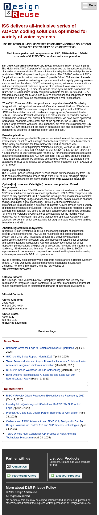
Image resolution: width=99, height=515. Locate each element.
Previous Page (47, 331)
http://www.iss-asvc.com (70, 178)
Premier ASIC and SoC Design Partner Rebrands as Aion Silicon (42, 412)
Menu (89, 5)
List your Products (65, 475)
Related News (13, 389)
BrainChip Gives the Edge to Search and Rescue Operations (40, 348)
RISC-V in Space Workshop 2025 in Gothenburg (33, 370)
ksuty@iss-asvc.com (14, 322)
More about (31, 487)
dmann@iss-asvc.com (15, 308)
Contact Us (17, 466)
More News (12, 341)
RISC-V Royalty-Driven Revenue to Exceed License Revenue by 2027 (45, 395)
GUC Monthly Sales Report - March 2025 (29, 356)
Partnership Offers (21, 475)
